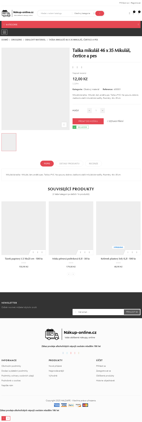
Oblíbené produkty (105, 375)
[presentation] (106, 301)
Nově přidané (55, 366)
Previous (69, 274)
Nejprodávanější (56, 370)
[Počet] (96, 110)
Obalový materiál (91, 89)
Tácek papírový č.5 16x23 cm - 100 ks (24, 258)
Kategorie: (78, 89)
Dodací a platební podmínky (14, 370)
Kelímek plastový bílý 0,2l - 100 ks (118, 258)
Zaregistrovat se (103, 370)
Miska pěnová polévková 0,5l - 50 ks (71, 258)
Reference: (108, 89)
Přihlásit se (101, 366)
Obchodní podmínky (11, 366)
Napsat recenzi (79, 73)
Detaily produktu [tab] (69, 163)
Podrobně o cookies (11, 380)
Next (73, 274)
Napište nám (7, 385)
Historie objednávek (105, 380)
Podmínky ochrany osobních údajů (17, 375)
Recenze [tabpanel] (93, 163)
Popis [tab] (47, 163)
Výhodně (53, 375)
